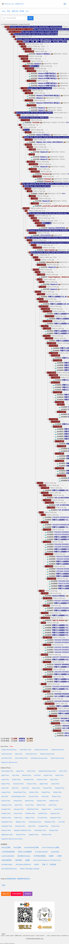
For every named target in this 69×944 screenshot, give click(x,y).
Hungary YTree (6, 813)
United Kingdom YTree (18, 796)
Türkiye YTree (57, 792)
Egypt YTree (20, 771)
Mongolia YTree (29, 779)
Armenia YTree (41, 801)
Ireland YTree (18, 801)
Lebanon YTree (55, 813)
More (63, 193)
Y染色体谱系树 (6, 860)
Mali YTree (15, 788)
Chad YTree (25, 788)
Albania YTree (29, 801)
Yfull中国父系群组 (39, 856)
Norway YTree (5, 801)
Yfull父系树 (17, 847)
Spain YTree (18, 805)
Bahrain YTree (26, 775)
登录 (8, 11)
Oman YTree (63, 771)
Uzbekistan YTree (49, 822)
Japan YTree (5, 779)
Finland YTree (47, 788)
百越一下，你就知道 (49, 864)
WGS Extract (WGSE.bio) (23, 864)
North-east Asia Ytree (41, 750)
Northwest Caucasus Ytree (39, 758)
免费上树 (15, 11)
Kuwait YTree (48, 775)
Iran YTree (61, 822)
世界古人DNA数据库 (25, 852)
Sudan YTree (18, 818)
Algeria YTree (44, 784)
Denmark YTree (20, 826)
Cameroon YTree (18, 784)
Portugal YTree (6, 809)
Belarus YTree (41, 805)
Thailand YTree (59, 788)
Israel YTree (31, 826)
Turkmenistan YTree (35, 822)
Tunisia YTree (55, 784)
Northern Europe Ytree (47, 754)
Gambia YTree (42, 813)
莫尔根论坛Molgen (24, 856)
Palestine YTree (30, 813)
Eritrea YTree (55, 826)
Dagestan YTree (33, 835)
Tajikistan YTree (20, 822)
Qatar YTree (5, 775)
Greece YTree (18, 813)
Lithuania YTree (19, 809)
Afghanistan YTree (7, 835)
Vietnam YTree (33, 792)
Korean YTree (16, 779)
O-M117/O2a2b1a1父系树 (50, 847)
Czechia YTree (58, 809)
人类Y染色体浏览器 (8, 852)
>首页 (3, 885)
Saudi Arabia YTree (7, 771)
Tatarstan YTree (46, 835)
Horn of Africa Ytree (21, 758)
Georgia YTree (53, 830)
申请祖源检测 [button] (16, 894)
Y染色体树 (18, 860)
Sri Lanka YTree (42, 818)
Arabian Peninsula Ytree (9, 750)
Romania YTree (20, 835)
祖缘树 (27, 860)
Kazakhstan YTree (6, 822)
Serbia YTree (52, 805)
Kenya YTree (54, 779)
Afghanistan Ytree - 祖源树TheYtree (14, 4)
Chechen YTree (6, 830)
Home (4, 11)
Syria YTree (15, 775)
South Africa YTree (40, 830)
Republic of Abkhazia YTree (22, 830)
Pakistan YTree (54, 801)
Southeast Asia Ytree (57, 750)
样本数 (21, 11)
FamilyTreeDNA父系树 (31, 847)
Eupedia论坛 (55, 852)
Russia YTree (36, 788)
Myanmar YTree (42, 779)
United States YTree (20, 792)
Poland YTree (46, 792)
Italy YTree (4, 796)
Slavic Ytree (18, 754)
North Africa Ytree (25, 750)
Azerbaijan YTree (6, 826)
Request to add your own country (12, 839)
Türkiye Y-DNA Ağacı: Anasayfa (29, 869)
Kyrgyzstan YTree (55, 818)
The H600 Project (6, 864)
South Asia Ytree (6, 754)
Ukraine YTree (56, 796)
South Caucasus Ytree (57, 758)
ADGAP (36, 864)
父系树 (59, 856)
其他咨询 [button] (28, 894)
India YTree (45, 796)
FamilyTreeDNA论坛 (7, 856)
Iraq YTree (37, 775)
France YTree (29, 805)
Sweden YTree (5, 792)
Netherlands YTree (33, 809)
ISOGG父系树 (5, 847)
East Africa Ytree (6, 758)
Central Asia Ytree (31, 754)
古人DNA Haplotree (41, 852)
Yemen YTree (31, 771)
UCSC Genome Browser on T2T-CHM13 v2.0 (47, 860)
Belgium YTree (29, 818)
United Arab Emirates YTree (47, 771)
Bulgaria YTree (46, 809)
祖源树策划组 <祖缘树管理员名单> (18, 879)
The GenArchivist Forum (9, 869)
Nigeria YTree (5, 784)
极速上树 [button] (6, 894)
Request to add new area (9, 762)
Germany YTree (33, 796)
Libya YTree (5, 788)
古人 (27, 11)
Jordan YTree (59, 775)
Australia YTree (43, 826)
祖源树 (51, 856)
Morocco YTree (31, 784)
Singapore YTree (6, 805)
